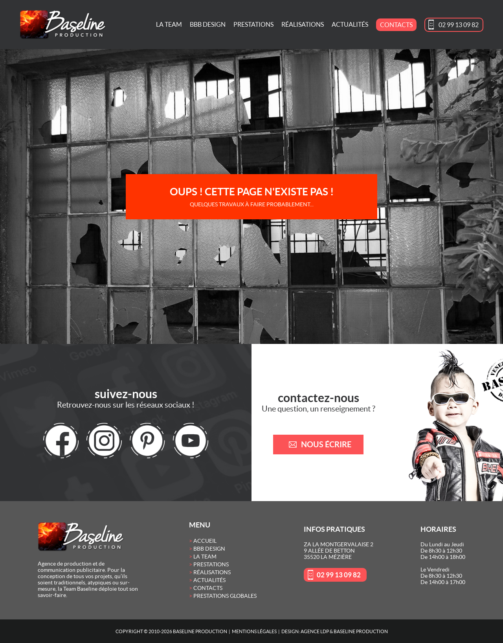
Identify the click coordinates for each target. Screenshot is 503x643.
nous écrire (326, 444)
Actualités (350, 24)
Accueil (205, 541)
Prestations (253, 24)
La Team (169, 24)
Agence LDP (315, 631)
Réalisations (302, 24)
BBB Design (208, 24)
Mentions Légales (254, 631)
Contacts (396, 24)
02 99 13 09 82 (459, 24)
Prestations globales (225, 596)
